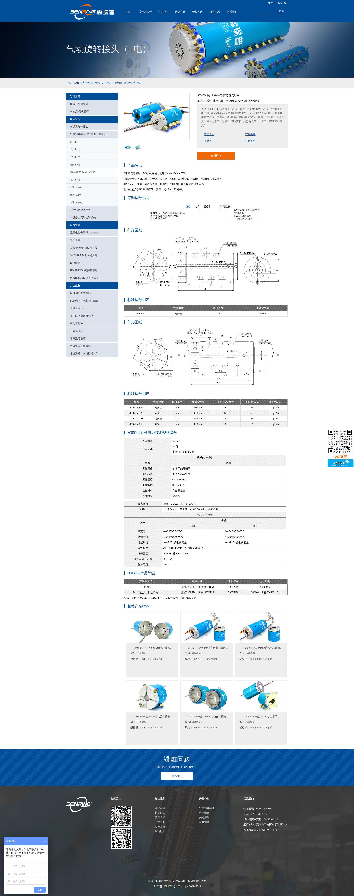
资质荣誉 (160, 826)
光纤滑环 (75, 240)
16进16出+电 (76, 195)
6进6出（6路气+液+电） (128, 82)
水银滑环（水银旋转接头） (85, 353)
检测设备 (160, 812)
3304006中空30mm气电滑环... (262, 716)
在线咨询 (216, 155)
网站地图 (160, 831)
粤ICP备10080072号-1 (165, 886)
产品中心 (162, 11)
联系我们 (232, 11)
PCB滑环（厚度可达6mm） (85, 300)
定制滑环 (204, 822)
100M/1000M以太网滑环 (83, 255)
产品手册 (250, 134)
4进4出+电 (75, 157)
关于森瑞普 (145, 11)
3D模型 (208, 141)
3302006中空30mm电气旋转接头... (153, 716)
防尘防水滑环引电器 (81, 315)
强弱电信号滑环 (85, 232)
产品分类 (204, 798)
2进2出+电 (75, 149)
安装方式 (197, 11)
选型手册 (180, 11)
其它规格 (75, 285)
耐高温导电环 (78, 338)
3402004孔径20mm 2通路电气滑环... (262, 647)
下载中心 (160, 822)
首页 (128, 11)
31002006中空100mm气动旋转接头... (207, 716)
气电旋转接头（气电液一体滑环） (89, 134)
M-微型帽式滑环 (79, 111)
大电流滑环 (76, 308)
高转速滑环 (76, 323)
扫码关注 (116, 798)
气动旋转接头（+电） (99, 82)
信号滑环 (75, 225)
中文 (270, 3)
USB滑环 (75, 263)
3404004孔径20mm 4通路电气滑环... (208, 647)
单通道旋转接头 (79, 126)
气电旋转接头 (207, 808)
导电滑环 (75, 96)
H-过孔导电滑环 (79, 104)
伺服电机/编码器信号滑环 (84, 278)
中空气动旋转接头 (80, 210)
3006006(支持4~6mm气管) (82, 172)
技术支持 (250, 141)
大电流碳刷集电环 (80, 346)
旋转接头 (79, 82)
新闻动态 (214, 11)
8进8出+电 (75, 179)
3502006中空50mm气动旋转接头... (153, 647)
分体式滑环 (76, 331)
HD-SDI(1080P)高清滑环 (84, 270)
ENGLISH (282, 3)
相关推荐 (160, 798)
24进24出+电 (76, 202)
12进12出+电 (76, 187)
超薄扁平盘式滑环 (80, 293)
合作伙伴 (160, 808)
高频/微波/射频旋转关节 (83, 247)
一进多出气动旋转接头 (83, 217)
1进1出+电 (75, 142)
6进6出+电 (75, 164)
